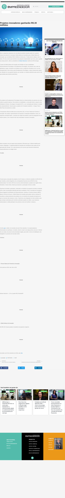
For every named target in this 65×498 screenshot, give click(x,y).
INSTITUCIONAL (50, 12)
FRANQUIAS (37, 12)
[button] (4, 368)
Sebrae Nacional (23, 60)
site (21, 353)
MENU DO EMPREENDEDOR (27, 12)
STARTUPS (43, 12)
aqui (5, 228)
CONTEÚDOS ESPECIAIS (16, 12)
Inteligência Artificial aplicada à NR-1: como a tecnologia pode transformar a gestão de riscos (40, 405)
